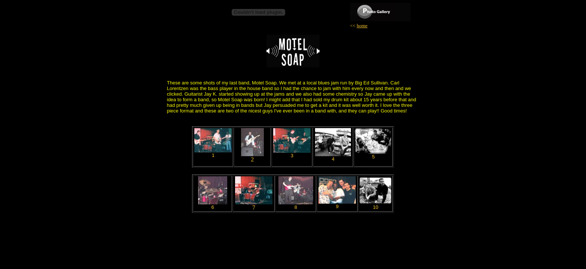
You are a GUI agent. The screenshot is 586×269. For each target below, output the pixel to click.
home (362, 25)
